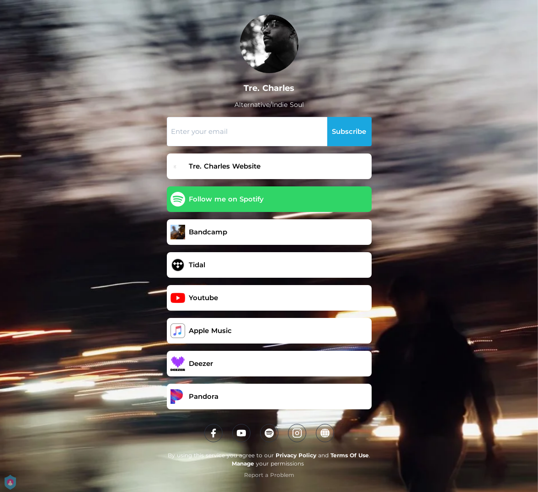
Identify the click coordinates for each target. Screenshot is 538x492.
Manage (243, 463)
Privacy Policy (296, 455)
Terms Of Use (349, 455)
